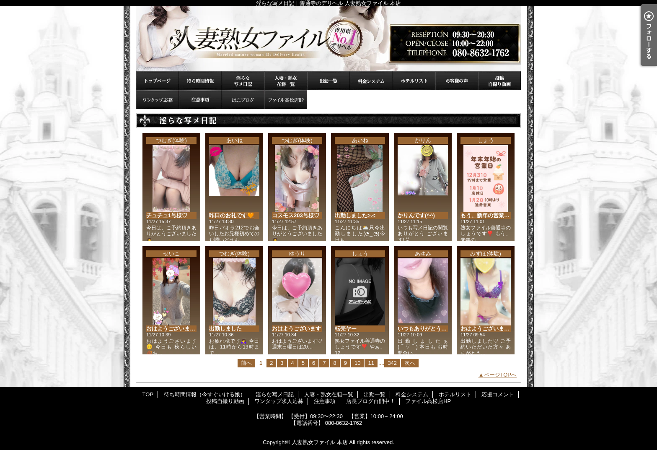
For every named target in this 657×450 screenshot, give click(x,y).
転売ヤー (346, 328)
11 (371, 363)
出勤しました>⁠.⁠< (355, 215)
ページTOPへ (500, 375)
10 (357, 363)
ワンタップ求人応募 (157, 99)
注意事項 (200, 99)
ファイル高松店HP (285, 99)
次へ (409, 363)
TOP (157, 80)
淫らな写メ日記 (243, 80)
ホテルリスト (414, 80)
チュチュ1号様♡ (166, 215)
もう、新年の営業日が (487, 215)
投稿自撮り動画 (499, 80)
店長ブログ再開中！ (243, 99)
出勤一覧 (328, 80)
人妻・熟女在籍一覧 (285, 80)
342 (392, 363)
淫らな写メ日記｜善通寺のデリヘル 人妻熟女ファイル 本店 (328, 38)
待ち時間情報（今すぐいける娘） (200, 80)
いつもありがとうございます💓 (436, 328)
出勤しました (225, 328)
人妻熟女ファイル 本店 (320, 442)
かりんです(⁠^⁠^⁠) (416, 215)
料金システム (371, 80)
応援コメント (456, 80)
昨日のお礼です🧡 (231, 215)
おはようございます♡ (487, 328)
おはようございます (296, 328)
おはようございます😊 (174, 328)
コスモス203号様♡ (295, 215)
